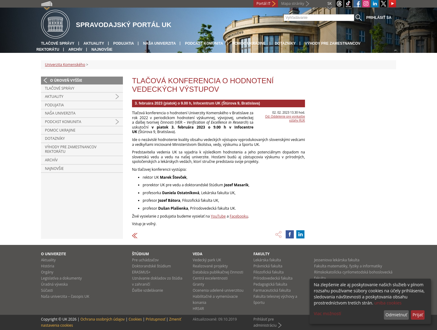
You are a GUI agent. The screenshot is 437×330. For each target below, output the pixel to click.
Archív (75, 49)
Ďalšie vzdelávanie (147, 290)
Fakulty (261, 253)
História (47, 266)
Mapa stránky (292, 3)
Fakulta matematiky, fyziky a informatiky (348, 266)
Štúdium (140, 253)
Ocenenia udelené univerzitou (218, 290)
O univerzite (53, 253)
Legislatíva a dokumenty (61, 278)
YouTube (218, 216)
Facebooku (239, 216)
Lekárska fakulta (267, 260)
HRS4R (198, 308)
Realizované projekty (210, 266)
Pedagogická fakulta (270, 284)
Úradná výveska (54, 284)
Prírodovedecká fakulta (273, 278)
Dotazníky (285, 43)
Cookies (135, 319)
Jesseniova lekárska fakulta (336, 260)
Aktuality (93, 43)
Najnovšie (101, 49)
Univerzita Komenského (65, 64)
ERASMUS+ (141, 272)
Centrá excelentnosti (210, 278)
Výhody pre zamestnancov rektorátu (71, 149)
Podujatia (123, 43)
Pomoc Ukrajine (249, 43)
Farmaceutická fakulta (272, 290)
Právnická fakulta (267, 266)
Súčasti (47, 290)
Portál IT (263, 3)
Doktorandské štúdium (151, 266)
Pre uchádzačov (145, 260)
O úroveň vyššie (66, 80)
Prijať (417, 315)
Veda (197, 253)
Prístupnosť (155, 319)
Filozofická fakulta (268, 272)
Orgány (47, 272)
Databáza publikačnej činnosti (218, 272)
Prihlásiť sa (378, 17)
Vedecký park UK (207, 260)
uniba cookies (387, 303)
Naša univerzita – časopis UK (65, 296)
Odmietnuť (396, 315)
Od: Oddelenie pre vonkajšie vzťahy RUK (285, 118)
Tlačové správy (57, 43)
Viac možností (327, 313)
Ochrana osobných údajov (102, 319)
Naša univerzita (159, 43)
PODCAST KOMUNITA (204, 43)
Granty (198, 284)
